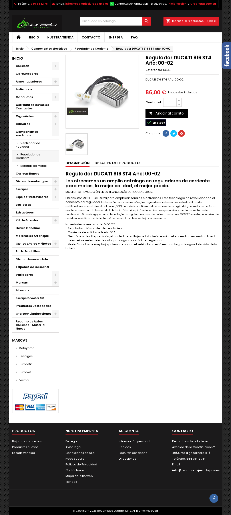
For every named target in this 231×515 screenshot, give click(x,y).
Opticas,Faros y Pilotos (33, 243)
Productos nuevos (25, 447)
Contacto (91, 37)
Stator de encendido (32, 259)
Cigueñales (25, 116)
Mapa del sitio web (79, 476)
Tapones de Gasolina (32, 267)
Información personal (134, 441)
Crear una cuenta (203, 4)
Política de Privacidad (81, 464)
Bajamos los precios (27, 441)
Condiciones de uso (80, 453)
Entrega (116, 37)
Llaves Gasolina (28, 228)
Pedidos (125, 447)
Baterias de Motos (33, 166)
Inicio (34, 37)
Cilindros (23, 124)
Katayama (26, 348)
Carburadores (27, 74)
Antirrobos (24, 89)
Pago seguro (75, 459)
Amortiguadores (29, 81)
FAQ (134, 37)
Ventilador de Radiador (28, 145)
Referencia (153, 70)
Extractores (25, 212)
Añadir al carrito (166, 113)
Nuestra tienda (60, 37)
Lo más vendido (23, 453)
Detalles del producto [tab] (117, 162)
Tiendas (71, 482)
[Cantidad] (170, 102)
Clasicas (22, 66)
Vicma (24, 380)
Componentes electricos (27, 133)
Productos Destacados (33, 306)
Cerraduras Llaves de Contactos (32, 107)
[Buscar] (115, 21)
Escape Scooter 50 (30, 298)
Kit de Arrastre (27, 220)
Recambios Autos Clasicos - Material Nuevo (31, 325)
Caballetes (24, 97)
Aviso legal (73, 447)
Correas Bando (27, 173)
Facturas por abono (133, 453)
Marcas (22, 282)
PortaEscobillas (28, 251)
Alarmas (22, 290)
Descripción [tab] (78, 162)
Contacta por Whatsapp (131, 4)
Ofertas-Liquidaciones (33, 314)
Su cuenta (129, 430)
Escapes (22, 189)
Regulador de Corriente (28, 156)
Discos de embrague (32, 181)
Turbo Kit (25, 364)
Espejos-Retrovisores (32, 197)
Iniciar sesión (177, 4)
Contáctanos (75, 470)
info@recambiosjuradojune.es (86, 4)
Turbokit (25, 372)
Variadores (24, 275)
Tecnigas (26, 356)
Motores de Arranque (32, 236)
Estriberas (23, 205)
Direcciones (127, 459)
